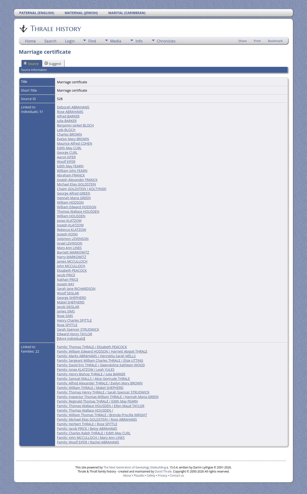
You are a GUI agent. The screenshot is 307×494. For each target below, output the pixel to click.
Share (242, 41)
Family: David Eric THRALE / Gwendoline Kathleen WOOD (101, 365)
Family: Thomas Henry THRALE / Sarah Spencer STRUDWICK (103, 392)
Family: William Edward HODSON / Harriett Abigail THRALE (102, 351)
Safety (151, 475)
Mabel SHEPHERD (70, 302)
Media (115, 41)
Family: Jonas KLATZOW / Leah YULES (85, 369)
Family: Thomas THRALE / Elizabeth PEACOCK (92, 347)
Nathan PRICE (67, 279)
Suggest (53, 63)
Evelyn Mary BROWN (73, 139)
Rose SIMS (65, 315)
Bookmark (275, 41)
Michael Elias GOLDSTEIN (76, 184)
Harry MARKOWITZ (71, 257)
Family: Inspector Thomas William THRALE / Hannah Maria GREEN (108, 396)
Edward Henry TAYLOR (74, 334)
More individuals (71, 338)
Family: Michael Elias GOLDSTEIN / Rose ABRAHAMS (97, 419)
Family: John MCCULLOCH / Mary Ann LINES (91, 437)
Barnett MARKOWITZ (73, 252)
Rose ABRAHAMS (70, 111)
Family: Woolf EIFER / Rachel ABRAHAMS (88, 442)
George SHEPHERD (71, 297)
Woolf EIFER (66, 161)
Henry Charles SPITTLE (74, 320)
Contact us (177, 475)
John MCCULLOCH (71, 266)
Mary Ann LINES (69, 247)
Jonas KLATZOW (69, 220)
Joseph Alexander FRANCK (77, 179)
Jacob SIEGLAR (68, 306)
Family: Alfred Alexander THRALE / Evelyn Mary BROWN (100, 383)
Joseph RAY (65, 284)
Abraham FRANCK (71, 175)
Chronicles (166, 41)
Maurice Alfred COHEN (74, 143)
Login (70, 41)
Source (31, 63)
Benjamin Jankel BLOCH (75, 125)
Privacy (162, 475)
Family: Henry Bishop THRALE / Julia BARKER (91, 374)
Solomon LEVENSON (73, 238)
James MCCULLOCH (72, 261)
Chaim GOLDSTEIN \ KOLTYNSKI (81, 188)
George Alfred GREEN (73, 193)
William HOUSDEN (71, 216)
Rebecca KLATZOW (71, 229)
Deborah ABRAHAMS (73, 107)
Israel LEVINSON (69, 243)
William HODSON (70, 202)
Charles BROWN (69, 134)
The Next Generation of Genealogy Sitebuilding (135, 467)
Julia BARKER (67, 120)
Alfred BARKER (68, 116)
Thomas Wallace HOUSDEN (78, 211)
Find (92, 41)
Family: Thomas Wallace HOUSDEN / (85, 410)
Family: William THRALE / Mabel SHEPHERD (90, 387)
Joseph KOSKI (67, 234)
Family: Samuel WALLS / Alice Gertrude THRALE (93, 378)
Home (30, 41)
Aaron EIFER (66, 157)
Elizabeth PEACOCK (72, 270)
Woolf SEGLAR (68, 293)
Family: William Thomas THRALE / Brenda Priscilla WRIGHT (102, 415)
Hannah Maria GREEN (74, 198)
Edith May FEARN (70, 166)
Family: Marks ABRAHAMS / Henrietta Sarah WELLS (96, 356)
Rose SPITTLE (67, 325)
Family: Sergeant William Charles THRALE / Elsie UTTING (100, 360)
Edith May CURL (69, 148)
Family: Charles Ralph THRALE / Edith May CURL (94, 433)
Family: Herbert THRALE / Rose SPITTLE (87, 424)
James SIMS (66, 311)
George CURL (67, 152)
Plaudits (139, 475)
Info (138, 41)
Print (257, 41)
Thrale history (55, 28)
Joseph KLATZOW (70, 225)
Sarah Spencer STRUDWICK (78, 329)
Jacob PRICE (66, 275)
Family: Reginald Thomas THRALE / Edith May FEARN (97, 401)
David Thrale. (163, 471)
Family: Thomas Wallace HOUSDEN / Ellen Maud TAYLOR (100, 406)
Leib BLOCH (66, 129)
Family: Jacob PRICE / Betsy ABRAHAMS (87, 428)
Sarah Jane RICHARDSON (76, 288)
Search (50, 41)
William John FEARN (72, 170)
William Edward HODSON (76, 207)
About (127, 475)
